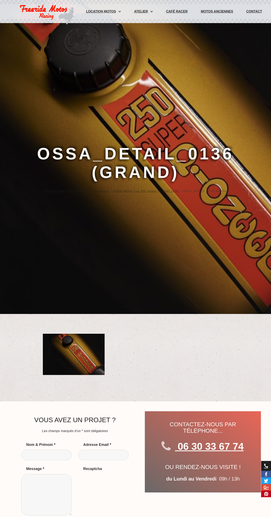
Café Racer (177, 11)
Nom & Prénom (40, 445)
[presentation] (109, 482)
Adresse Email (97, 445)
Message (35, 469)
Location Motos (101, 11)
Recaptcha (92, 469)
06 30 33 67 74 (215, 446)
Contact (254, 11)
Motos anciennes (217, 11)
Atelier (141, 11)
